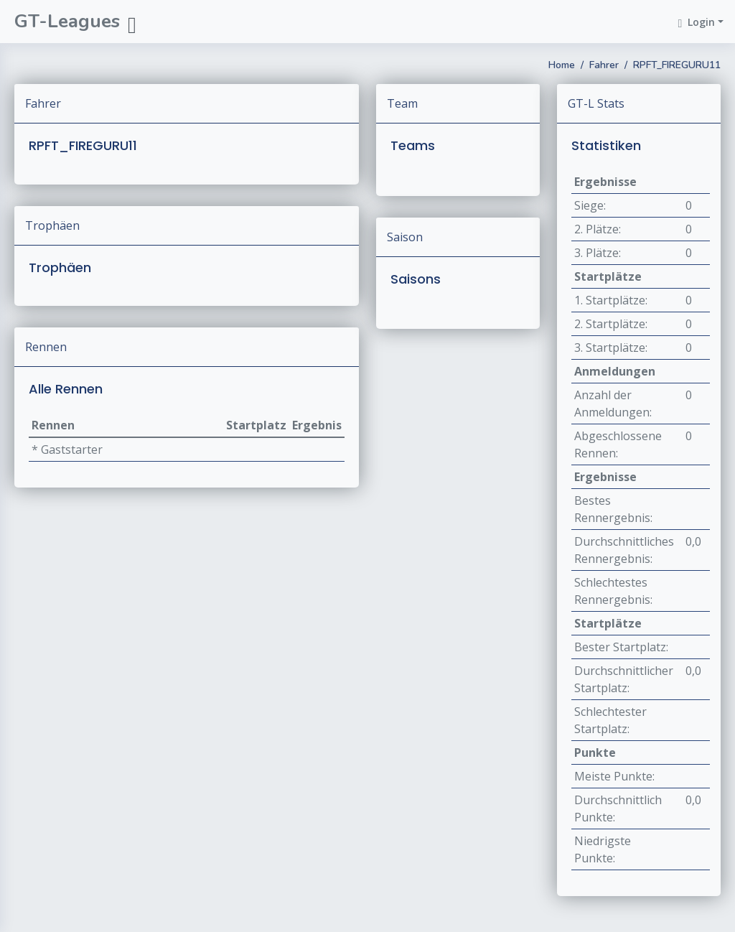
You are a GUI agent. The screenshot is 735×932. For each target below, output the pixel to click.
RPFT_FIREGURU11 (677, 65)
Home (561, 65)
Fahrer (604, 65)
